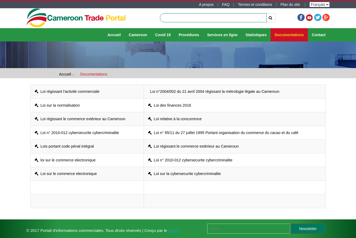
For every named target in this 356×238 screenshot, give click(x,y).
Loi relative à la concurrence (175, 119)
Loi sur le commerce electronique (66, 174)
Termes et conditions (255, 4)
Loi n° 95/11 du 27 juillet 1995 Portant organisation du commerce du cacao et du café (223, 133)
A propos (206, 4)
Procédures (189, 35)
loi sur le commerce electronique (65, 160)
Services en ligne (222, 35)
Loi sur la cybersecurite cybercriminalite (184, 174)
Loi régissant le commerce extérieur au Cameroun (80, 119)
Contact (319, 35)
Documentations (289, 35)
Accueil (114, 35)
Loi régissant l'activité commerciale (67, 91)
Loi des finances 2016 (169, 105)
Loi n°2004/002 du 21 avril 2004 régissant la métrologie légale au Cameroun (213, 91)
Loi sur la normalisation (57, 105)
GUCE (174, 230)
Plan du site (290, 4)
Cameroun (138, 35)
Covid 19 (163, 35)
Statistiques (256, 35)
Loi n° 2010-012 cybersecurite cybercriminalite (77, 133)
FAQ (226, 4)
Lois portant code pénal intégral (64, 146)
